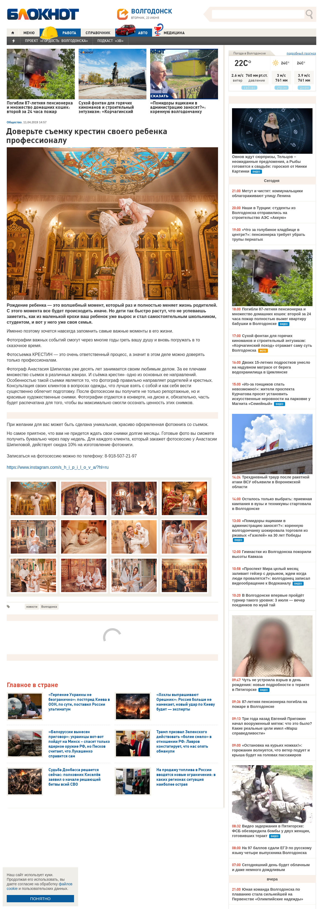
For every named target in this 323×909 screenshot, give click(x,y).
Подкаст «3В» (110, 41)
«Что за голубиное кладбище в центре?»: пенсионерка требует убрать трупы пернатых (268, 235)
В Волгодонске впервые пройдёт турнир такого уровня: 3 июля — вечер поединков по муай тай (268, 600)
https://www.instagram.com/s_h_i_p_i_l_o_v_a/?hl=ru (57, 467)
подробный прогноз (301, 53)
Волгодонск (49, 606)
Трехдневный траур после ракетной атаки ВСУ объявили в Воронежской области (270, 482)
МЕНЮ (29, 32)
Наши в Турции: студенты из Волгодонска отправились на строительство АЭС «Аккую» (264, 213)
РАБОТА (58, 33)
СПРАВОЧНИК (98, 32)
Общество (14, 122)
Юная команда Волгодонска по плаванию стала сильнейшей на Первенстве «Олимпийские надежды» (267, 894)
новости (31, 606)
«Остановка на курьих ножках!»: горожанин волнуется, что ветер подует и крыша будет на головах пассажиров (271, 750)
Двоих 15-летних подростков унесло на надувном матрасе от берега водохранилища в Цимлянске (271, 367)
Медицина (169, 32)
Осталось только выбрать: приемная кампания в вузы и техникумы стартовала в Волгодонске (272, 504)
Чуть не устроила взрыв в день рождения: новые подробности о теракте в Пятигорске (270, 685)
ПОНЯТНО (40, 898)
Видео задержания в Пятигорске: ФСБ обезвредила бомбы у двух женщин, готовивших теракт (271, 831)
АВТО (131, 33)
